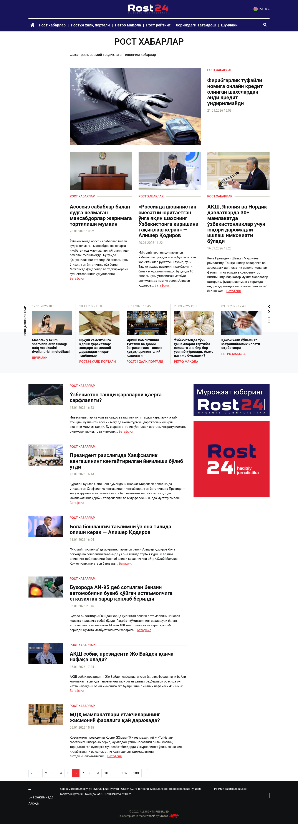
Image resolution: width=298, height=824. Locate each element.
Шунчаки (229, 25)
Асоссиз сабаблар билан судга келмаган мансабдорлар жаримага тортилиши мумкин (101, 215)
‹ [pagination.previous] (31, 773)
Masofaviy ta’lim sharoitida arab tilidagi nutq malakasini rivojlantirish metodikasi (51, 345)
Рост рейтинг (158, 25)
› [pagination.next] (144, 773)
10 (106, 773)
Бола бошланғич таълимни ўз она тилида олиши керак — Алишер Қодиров (120, 529)
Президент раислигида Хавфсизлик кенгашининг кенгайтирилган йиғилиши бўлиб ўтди (126, 461)
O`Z (267, 8)
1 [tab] (269, 317)
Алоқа (33, 803)
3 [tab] (269, 322)
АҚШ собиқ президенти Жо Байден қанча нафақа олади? (122, 657)
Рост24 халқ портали (90, 25)
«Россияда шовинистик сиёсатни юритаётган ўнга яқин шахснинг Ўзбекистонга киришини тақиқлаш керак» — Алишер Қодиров (169, 221)
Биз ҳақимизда (40, 797)
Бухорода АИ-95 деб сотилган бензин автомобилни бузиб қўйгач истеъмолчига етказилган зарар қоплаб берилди (121, 593)
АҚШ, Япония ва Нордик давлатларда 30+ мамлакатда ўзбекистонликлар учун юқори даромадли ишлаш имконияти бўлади (237, 224)
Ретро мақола (128, 25)
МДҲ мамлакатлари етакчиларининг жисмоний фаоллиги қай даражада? (115, 717)
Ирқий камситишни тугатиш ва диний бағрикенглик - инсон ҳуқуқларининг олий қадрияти (144, 347)
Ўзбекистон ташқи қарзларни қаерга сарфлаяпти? (116, 397)
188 (136, 773)
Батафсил (77, 278)
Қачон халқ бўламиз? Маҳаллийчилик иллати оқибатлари (240, 344)
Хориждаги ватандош (196, 25)
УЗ (258, 8)
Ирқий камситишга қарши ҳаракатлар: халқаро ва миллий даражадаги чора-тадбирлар (95, 347)
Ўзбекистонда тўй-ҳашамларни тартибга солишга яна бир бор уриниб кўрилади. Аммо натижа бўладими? (194, 347)
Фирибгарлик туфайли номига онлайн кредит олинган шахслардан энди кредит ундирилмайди (235, 92)
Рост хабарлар (52, 25)
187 (124, 773)
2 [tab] (269, 320)
